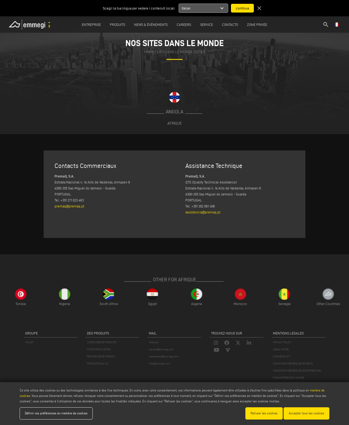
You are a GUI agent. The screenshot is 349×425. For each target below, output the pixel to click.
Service (206, 24)
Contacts (230, 24)
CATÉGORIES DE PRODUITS (101, 342)
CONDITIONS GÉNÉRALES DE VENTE (293, 363)
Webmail (154, 342)
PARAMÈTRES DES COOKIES (288, 377)
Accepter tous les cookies (306, 413)
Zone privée (257, 24)
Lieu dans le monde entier (181, 52)
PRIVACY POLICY (282, 342)
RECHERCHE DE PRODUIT (101, 356)
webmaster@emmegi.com (163, 356)
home (149, 52)
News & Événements (151, 24)
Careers (184, 24)
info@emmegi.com (159, 363)
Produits (117, 24)
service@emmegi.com (161, 349)
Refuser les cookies (264, 413)
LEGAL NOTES (280, 349)
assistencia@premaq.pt (202, 212)
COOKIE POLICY (281, 356)
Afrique (174, 123)
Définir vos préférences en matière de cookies (56, 413)
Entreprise (91, 24)
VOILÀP (29, 342)
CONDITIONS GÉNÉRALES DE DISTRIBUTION (297, 370)
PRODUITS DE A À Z (97, 363)
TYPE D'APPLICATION (99, 349)
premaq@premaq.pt (69, 206)
